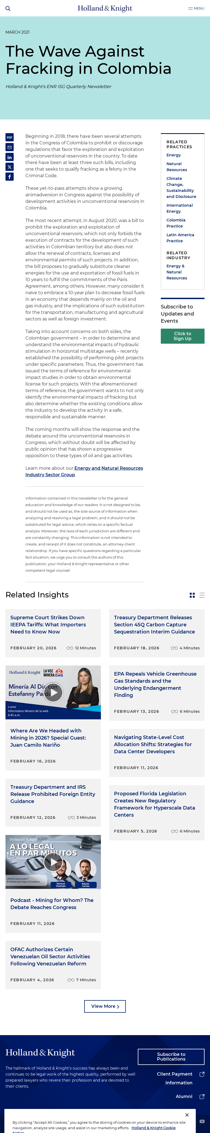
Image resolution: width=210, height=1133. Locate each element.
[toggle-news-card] (192, 595)
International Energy (180, 208)
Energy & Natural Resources (177, 272)
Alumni (184, 1096)
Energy (174, 155)
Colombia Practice (176, 223)
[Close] (187, 1124)
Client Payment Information (174, 1078)
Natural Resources (177, 166)
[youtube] (202, 1122)
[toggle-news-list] (202, 595)
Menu (199, 8)
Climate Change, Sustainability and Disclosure (181, 187)
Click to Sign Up (182, 336)
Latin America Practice (180, 237)
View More (103, 1006)
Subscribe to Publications (171, 1057)
